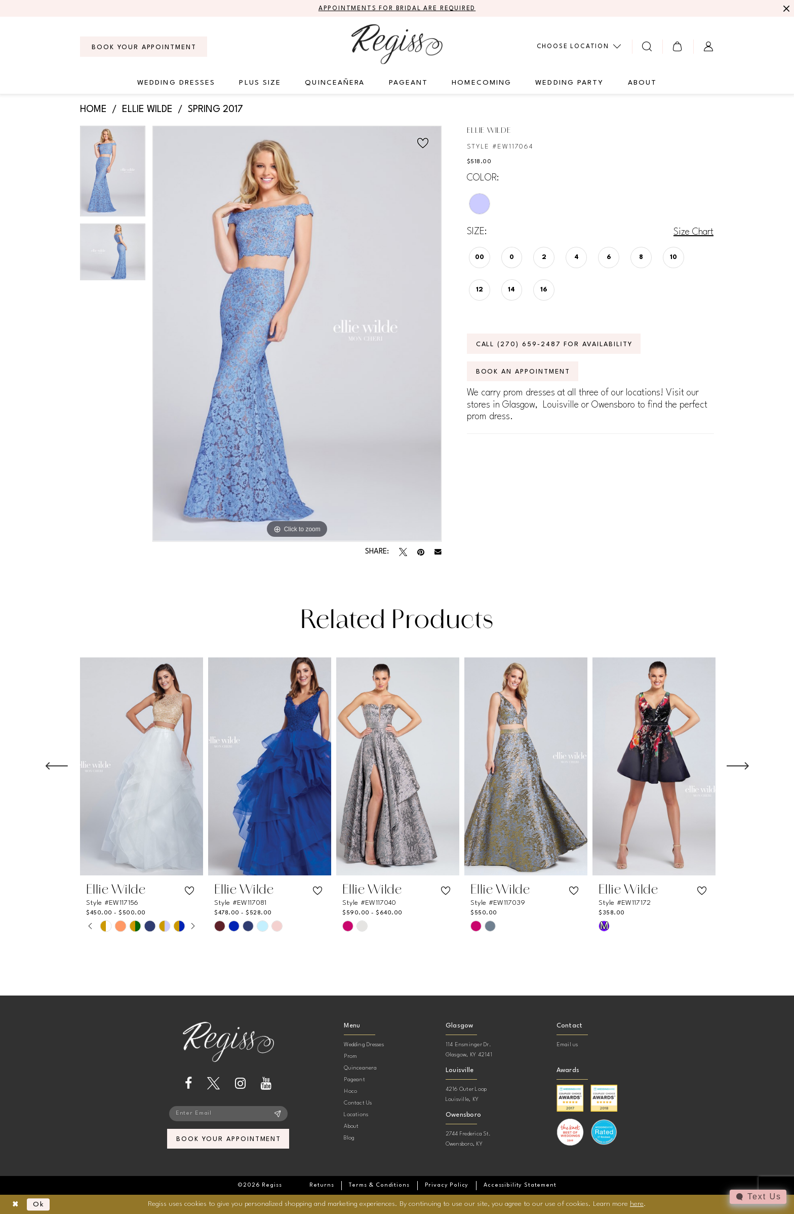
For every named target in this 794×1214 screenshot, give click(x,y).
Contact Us (358, 1103)
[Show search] (647, 46)
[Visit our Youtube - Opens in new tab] (266, 1083)
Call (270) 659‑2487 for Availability (554, 344)
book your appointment (228, 1139)
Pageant (354, 1080)
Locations (356, 1115)
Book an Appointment (523, 372)
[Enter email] (228, 1113)
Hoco (350, 1091)
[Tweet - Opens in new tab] (403, 552)
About (351, 1126)
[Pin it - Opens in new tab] (420, 552)
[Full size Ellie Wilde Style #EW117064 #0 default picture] (297, 333)
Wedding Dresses (364, 1045)
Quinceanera (360, 1068)
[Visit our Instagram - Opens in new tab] (240, 1083)
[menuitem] (143, 46)
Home (93, 109)
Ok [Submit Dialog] (39, 1204)
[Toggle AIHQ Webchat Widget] (758, 1197)
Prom (350, 1056)
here (637, 1203)
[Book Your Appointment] (143, 46)
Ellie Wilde (147, 109)
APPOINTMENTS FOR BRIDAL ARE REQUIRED (397, 9)
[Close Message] (785, 8)
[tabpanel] (112, 175)
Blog (349, 1138)
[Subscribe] (278, 1113)
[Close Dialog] (15, 1204)
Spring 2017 (215, 109)
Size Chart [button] (693, 232)
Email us (567, 1045)
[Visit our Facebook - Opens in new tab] (188, 1083)
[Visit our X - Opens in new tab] (213, 1083)
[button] (677, 46)
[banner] (397, 44)
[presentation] (141, 766)
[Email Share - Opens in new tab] (438, 552)
